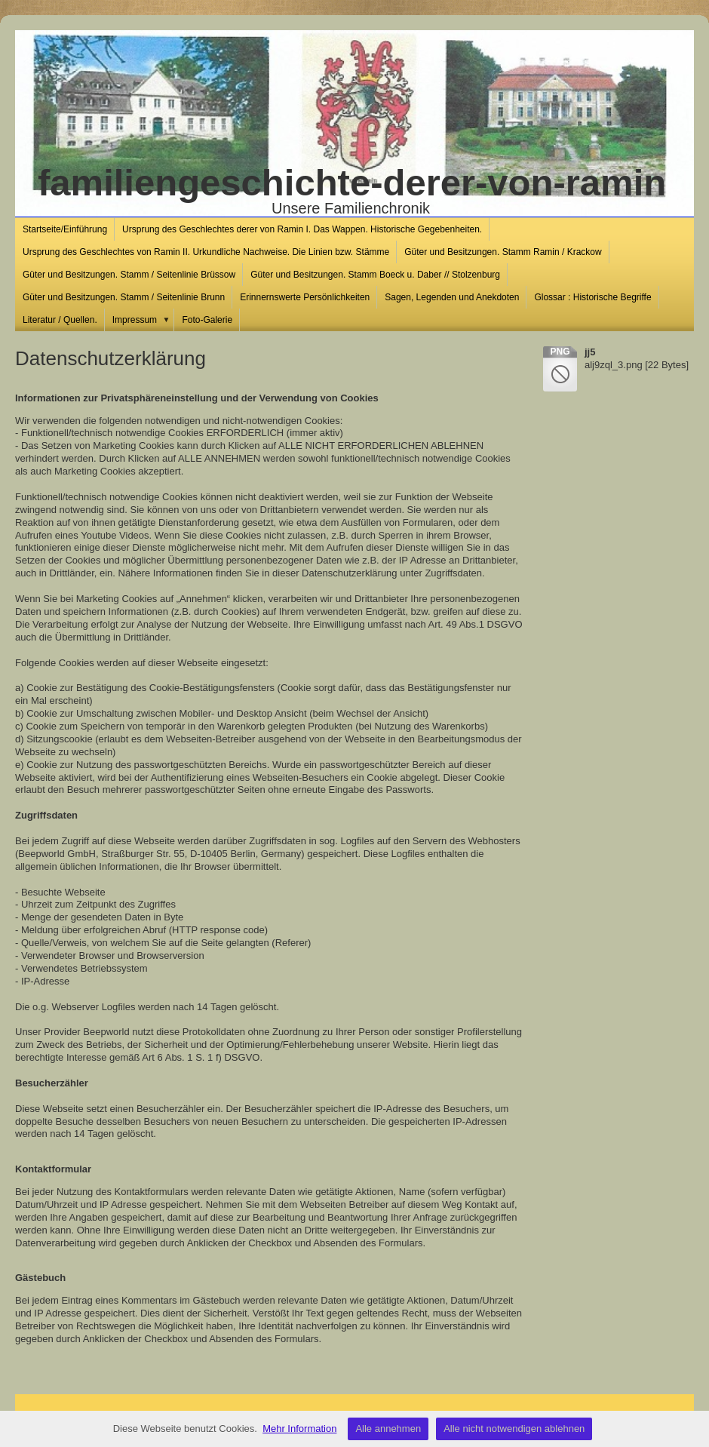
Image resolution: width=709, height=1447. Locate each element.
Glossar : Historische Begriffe (592, 297)
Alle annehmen (388, 1428)
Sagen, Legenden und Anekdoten (452, 297)
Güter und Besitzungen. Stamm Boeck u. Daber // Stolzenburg (375, 274)
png (559, 351)
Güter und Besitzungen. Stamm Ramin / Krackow (502, 252)
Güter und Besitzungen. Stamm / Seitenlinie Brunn (124, 297)
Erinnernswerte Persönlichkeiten (305, 297)
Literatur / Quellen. (60, 320)
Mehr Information (299, 1428)
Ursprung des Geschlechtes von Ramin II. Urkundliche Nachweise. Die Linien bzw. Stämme (206, 252)
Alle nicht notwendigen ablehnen (514, 1428)
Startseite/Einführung (65, 229)
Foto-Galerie (207, 320)
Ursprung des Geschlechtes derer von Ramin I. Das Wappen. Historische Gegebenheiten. (302, 229)
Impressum (143, 320)
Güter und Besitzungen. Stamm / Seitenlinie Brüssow (129, 274)
